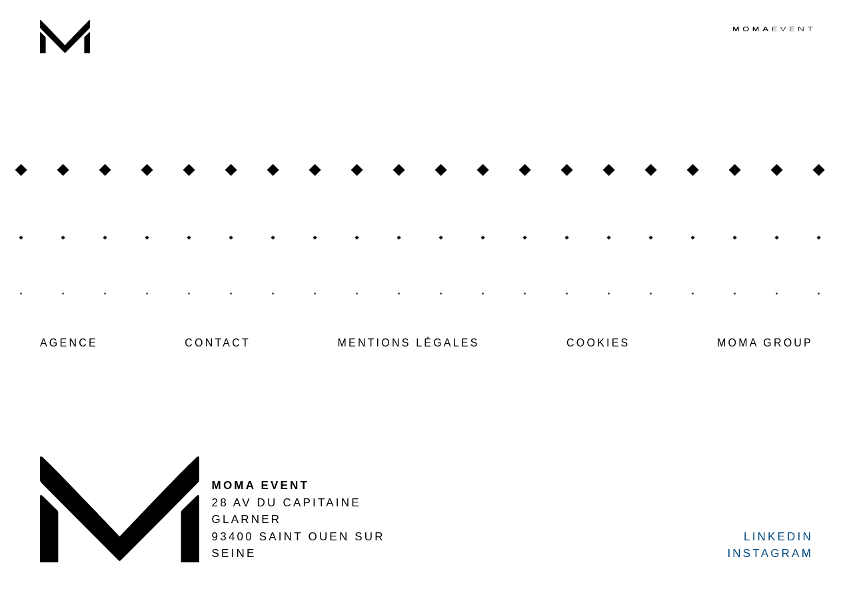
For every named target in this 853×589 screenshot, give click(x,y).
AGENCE (69, 342)
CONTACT (218, 342)
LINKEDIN (778, 536)
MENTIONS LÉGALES (408, 342)
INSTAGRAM (770, 553)
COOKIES (598, 342)
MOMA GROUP (765, 342)
